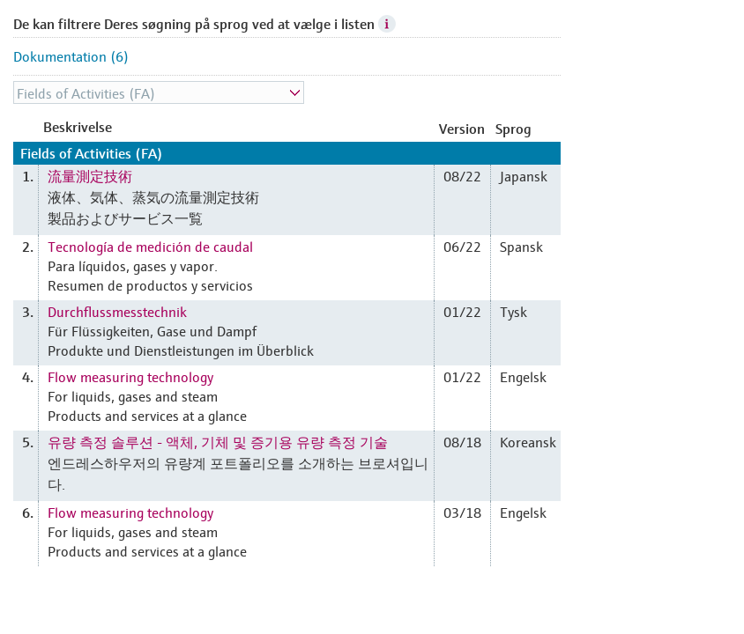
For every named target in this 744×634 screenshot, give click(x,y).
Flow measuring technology (130, 376)
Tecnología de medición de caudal (150, 245)
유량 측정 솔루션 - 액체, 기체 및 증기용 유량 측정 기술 (218, 441)
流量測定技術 (90, 175)
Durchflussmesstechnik (117, 311)
